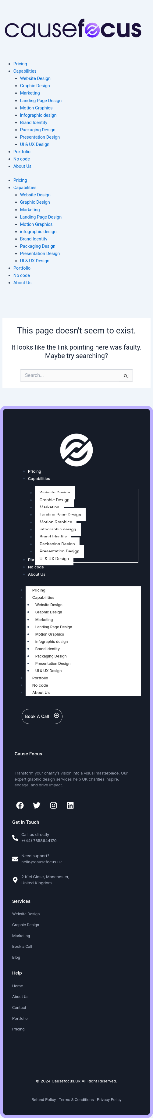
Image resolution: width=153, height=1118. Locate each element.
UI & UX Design (35, 261)
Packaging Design (37, 246)
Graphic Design (35, 202)
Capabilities (25, 187)
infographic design (38, 231)
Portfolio (21, 268)
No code (21, 275)
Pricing (20, 180)
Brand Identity (34, 239)
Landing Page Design (41, 217)
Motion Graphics (36, 224)
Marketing (30, 209)
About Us (22, 282)
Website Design (35, 195)
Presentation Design (40, 253)
